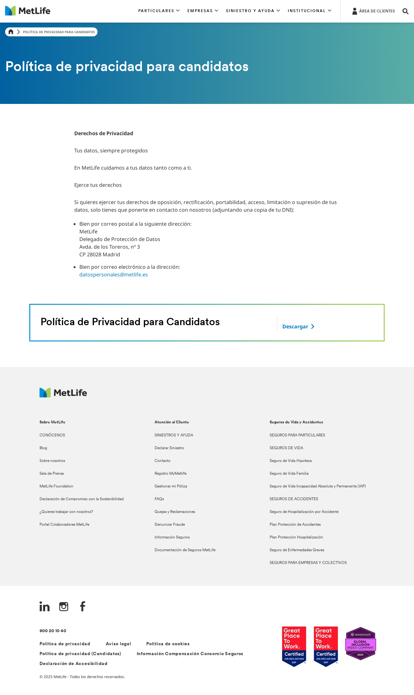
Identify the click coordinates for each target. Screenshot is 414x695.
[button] (159, 11)
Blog (43, 448)
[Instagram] (64, 607)
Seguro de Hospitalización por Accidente (304, 512)
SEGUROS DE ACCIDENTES (294, 499)
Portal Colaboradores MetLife (64, 525)
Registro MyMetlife (170, 474)
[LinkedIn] (45, 607)
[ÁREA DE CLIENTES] (373, 11)
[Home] (11, 32)
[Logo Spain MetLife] (63, 396)
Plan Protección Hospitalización (296, 537)
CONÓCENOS (52, 435)
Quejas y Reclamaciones (175, 512)
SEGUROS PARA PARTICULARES (297, 435)
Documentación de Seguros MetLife (185, 550)
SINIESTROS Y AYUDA (174, 435)
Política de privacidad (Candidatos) (80, 654)
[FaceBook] (83, 607)
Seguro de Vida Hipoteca (291, 461)
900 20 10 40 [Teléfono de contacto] (53, 631)
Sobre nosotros (52, 461)
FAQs (159, 499)
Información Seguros (172, 537)
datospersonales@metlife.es (113, 274)
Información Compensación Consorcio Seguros (190, 654)
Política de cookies (168, 644)
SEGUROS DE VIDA (286, 448)
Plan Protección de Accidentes (295, 525)
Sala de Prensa (52, 474)
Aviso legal (118, 644)
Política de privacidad (65, 644)
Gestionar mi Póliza (171, 486)
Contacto (163, 461)
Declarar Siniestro (169, 448)
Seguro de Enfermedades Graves (297, 550)
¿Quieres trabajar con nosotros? (66, 512)
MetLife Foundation (56, 486)
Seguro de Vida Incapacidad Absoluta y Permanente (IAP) (318, 486)
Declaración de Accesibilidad (74, 664)
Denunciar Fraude (170, 525)
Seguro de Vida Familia (289, 474)
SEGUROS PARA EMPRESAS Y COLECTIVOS (308, 563)
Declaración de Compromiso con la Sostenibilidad (82, 499)
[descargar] (299, 326)
